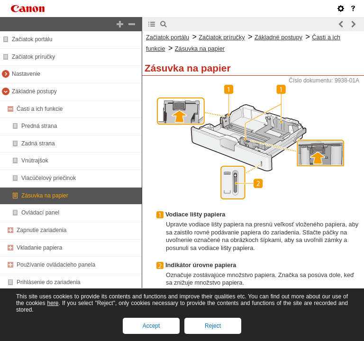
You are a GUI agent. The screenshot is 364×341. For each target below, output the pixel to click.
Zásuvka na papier (44, 195)
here (52, 303)
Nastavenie (26, 74)
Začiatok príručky (33, 57)
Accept (151, 326)
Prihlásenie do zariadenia (49, 282)
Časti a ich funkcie (40, 109)
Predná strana (39, 126)
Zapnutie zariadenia (41, 230)
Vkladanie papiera (39, 247)
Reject (213, 326)
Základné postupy (34, 91)
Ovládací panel (40, 212)
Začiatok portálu (32, 39)
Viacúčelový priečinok (48, 178)
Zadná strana (38, 143)
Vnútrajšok (34, 160)
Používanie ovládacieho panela (56, 264)
